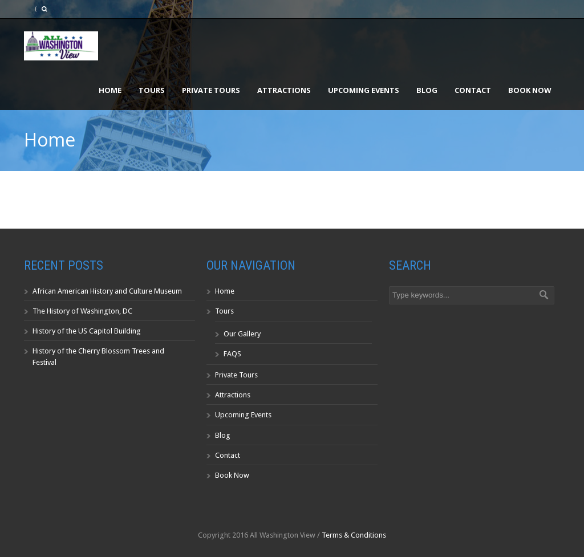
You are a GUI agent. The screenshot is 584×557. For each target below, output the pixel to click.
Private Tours (211, 90)
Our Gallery (242, 334)
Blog (426, 90)
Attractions (284, 90)
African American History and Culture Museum (107, 291)
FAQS (232, 353)
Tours (152, 90)
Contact (473, 90)
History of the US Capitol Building (87, 331)
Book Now (529, 90)
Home (110, 90)
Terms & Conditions (354, 535)
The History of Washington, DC (82, 311)
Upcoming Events (363, 90)
